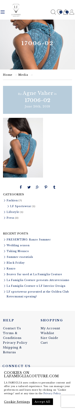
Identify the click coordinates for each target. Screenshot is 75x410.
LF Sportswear (20, 206)
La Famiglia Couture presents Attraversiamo (38, 280)
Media (23, 74)
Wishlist (59, 12)
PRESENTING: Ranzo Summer (29, 239)
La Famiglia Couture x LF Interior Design (36, 285)
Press (10, 217)
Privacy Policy (15, 342)
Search (53, 12)
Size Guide (49, 338)
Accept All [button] (42, 401)
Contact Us (12, 328)
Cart (65, 12)
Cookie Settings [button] (17, 402)
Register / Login (71, 12)
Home (7, 74)
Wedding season (18, 245)
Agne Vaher (38, 93)
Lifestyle (13, 211)
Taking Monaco (18, 251)
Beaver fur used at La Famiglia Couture (34, 274)
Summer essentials (20, 256)
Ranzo (11, 268)
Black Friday (16, 262)
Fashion (12, 200)
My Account (50, 328)
